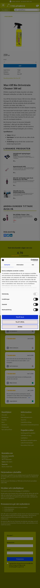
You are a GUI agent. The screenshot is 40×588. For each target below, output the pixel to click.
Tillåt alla (20, 317)
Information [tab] (20, 264)
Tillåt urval (20, 322)
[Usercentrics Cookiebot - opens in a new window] (30, 260)
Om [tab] (33, 264)
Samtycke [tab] (7, 264)
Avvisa (20, 326)
